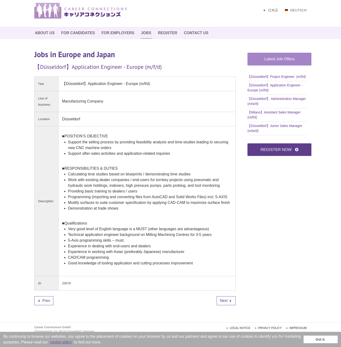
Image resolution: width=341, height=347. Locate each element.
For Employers (117, 33)
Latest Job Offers (279, 59)
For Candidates (78, 33)
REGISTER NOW (279, 149)
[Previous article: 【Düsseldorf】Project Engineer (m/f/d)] (43, 300)
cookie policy (61, 342)
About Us (45, 33)
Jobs (146, 33)
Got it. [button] (321, 339)
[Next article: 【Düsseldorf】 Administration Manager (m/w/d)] (226, 300)
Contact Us (196, 33)
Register (167, 33)
